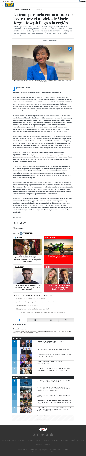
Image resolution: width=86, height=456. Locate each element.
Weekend (46, 440)
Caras (14, 440)
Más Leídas (17, 338)
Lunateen (39, 444)
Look (72, 440)
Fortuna (30, 440)
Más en (23, 233)
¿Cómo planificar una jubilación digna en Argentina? (32, 309)
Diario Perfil (6, 440)
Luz (78, 440)
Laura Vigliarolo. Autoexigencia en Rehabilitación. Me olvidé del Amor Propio (40, 312)
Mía (82, 440)
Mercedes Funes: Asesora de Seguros (28, 305)
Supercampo (64, 440)
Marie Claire (22, 440)
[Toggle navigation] (2, 5)
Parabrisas (55, 440)
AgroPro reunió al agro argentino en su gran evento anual (35, 302)
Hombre (38, 440)
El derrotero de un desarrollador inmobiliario (30, 298)
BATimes (47, 444)
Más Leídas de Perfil (20, 377)
